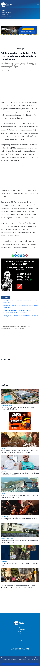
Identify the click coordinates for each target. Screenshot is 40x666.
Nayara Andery (5, 70)
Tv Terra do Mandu (6, 12)
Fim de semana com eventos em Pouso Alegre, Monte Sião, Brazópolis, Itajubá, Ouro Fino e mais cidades (20, 451)
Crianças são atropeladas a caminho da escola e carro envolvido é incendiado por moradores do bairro (18, 586)
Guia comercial (5, 14)
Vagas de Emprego (6, 16)
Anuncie (20, 631)
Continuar (20, 664)
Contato (20, 633)
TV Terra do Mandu (20, 629)
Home (3, 10)
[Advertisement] (20, 176)
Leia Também (5, 297)
